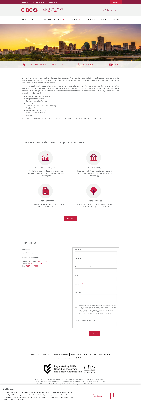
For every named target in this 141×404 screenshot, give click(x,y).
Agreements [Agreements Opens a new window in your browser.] (46, 354)
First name (78, 249)
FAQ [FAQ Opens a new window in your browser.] (39, 354)
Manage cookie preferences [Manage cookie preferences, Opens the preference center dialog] (98, 396)
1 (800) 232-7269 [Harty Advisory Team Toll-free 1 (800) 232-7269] (35, 264)
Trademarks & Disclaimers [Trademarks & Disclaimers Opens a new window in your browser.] (60, 354)
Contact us (94, 333)
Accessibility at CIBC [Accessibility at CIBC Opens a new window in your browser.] (104, 354)
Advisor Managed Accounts (54, 19)
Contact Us (115, 19)
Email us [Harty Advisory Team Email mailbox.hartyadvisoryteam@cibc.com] (115, 65)
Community (103, 19)
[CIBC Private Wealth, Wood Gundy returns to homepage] (59, 10)
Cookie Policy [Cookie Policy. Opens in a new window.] (37, 395)
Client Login (116, 2)
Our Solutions (74, 19)
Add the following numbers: (86, 320)
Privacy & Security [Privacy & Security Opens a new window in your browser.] (76, 354)
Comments (78, 292)
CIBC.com (25, 2)
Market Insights (90, 19)
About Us (34, 19)
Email (77, 275)
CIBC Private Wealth (38, 2)
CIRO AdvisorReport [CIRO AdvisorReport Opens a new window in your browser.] (90, 354)
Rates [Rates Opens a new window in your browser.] (33, 354)
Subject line (79, 284)
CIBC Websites (53, 2)
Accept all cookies (125, 395)
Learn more (70, 218)
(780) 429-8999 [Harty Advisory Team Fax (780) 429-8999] (32, 266)
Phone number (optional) (83, 267)
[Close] (137, 389)
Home (24, 19)
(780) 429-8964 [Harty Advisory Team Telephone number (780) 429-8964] (87, 65)
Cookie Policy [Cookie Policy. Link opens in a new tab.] (80, 358)
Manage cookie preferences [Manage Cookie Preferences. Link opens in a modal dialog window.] (66, 358)
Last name (78, 258)
